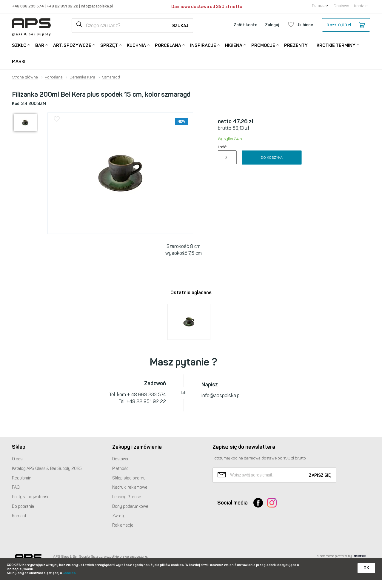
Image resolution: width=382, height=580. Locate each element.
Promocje (263, 45)
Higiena (233, 45)
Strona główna (25, 77)
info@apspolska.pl (96, 6)
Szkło (19, 45)
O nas (17, 459)
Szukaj (180, 25)
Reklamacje (122, 525)
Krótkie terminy (336, 45)
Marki (18, 61)
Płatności (121, 468)
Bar (39, 45)
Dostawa (341, 6)
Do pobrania (23, 506)
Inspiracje (203, 45)
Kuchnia (136, 45)
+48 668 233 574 (28, 6)
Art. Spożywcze (72, 45)
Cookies (69, 573)
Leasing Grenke (126, 496)
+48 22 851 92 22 (63, 6)
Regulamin (21, 478)
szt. (345, 25)
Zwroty (118, 516)
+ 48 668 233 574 (146, 394)
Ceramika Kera (82, 77)
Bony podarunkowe (130, 506)
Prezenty (296, 45)
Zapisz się (320, 475)
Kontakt (361, 6)
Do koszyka (272, 157)
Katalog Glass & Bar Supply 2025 (47, 468)
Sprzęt (109, 45)
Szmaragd (111, 77)
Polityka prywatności (31, 496)
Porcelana (168, 45)
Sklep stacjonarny (129, 478)
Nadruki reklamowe (129, 487)
